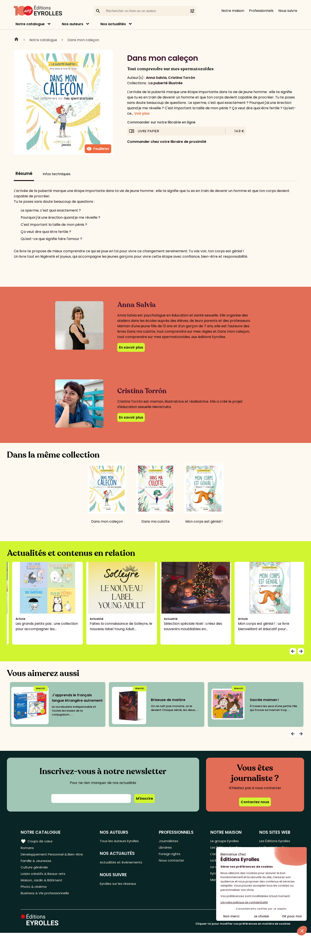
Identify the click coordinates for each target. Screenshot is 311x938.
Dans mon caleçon (83, 39)
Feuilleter (97, 148)
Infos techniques (56, 173)
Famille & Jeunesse (37, 862)
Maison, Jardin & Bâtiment (43, 883)
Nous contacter (173, 862)
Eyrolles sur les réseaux (121, 885)
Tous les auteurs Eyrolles (122, 841)
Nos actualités (113, 24)
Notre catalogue (30, 24)
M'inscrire (144, 798)
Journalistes (170, 841)
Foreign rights (171, 855)
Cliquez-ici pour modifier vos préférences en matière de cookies (242, 929)
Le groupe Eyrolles (224, 841)
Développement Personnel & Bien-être (54, 855)
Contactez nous (255, 801)
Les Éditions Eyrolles (273, 841)
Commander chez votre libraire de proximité (166, 141)
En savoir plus (131, 347)
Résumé (24, 173)
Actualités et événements (124, 863)
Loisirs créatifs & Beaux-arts (44, 876)
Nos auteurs (72, 24)
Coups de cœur (37, 841)
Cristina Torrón (181, 77)
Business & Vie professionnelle (46, 898)
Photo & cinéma (34, 890)
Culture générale (35, 869)
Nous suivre (287, 10)
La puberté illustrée (165, 83)
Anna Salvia (156, 77)
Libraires (167, 848)
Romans (27, 848)
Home (16, 40)
